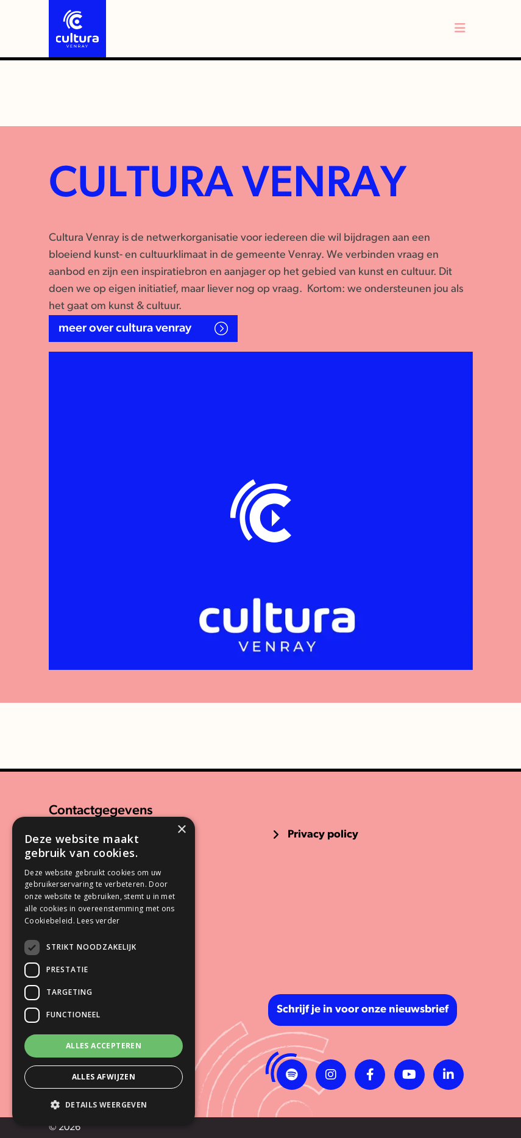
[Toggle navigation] (460, 29)
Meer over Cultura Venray (124, 328)
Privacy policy (323, 835)
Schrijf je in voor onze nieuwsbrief (362, 1009)
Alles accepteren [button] (103, 1045)
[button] (103, 1105)
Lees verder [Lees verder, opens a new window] (98, 921)
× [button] (181, 829)
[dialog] (103, 971)
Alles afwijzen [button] (104, 1077)
